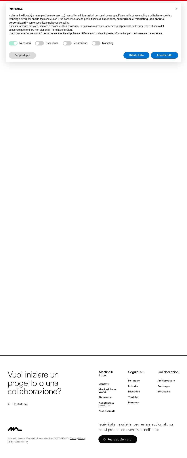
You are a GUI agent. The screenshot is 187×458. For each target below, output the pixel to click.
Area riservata (107, 410)
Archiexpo (164, 386)
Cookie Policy (21, 441)
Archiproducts (166, 380)
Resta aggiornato (117, 439)
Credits (73, 438)
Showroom (105, 397)
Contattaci (18, 404)
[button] (176, 9)
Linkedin (133, 386)
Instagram (134, 380)
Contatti (104, 383)
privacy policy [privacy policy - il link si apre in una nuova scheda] (139, 15)
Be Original (164, 391)
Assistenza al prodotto (106, 404)
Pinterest (133, 402)
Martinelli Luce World (107, 390)
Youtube (133, 396)
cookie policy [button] (61, 22)
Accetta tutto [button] (164, 55)
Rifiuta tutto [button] (136, 55)
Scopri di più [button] (22, 55)
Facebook (134, 391)
